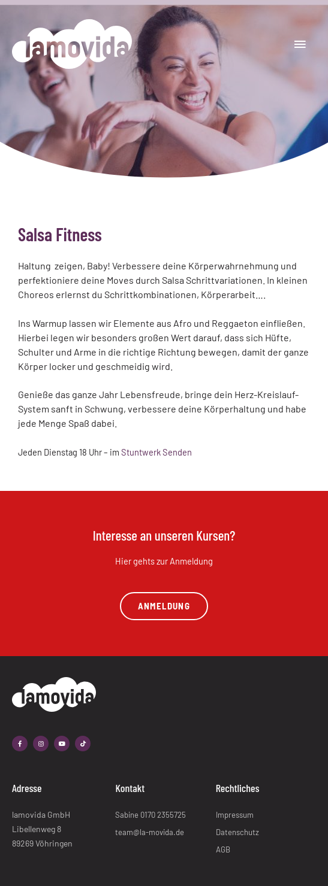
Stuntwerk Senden (156, 452)
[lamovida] (72, 44)
